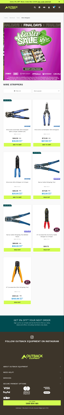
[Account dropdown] (48, 7)
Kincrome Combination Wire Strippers (46, 129)
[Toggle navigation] (59, 7)
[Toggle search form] (34, 7)
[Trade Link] (43, 7)
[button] (53, 7)
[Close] (59, 1)
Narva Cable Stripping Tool (46, 182)
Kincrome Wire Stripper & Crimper (17, 182)
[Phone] (39, 7)
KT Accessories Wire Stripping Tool (17, 287)
